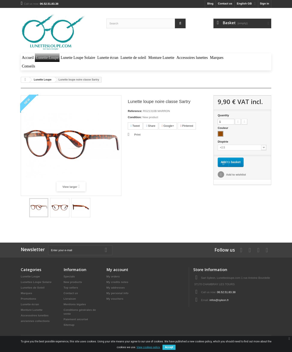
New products (73, 282)
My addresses (115, 287)
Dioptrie (223, 141)
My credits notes (117, 282)
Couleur (223, 128)
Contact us (225, 3)
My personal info (117, 293)
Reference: (135, 111)
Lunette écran (30, 304)
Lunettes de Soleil (33, 287)
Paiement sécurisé (76, 319)
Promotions (28, 298)
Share (150, 125)
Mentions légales (75, 304)
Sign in (264, 3)
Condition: (135, 117)
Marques (26, 293)
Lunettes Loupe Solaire (36, 282)
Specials (69, 276)
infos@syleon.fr (219, 300)
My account (117, 269)
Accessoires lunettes (35, 315)
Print (137, 134)
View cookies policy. (148, 347)
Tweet (135, 125)
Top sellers (71, 287)
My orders (113, 276)
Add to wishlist (235, 181)
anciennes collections (35, 321)
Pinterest (186, 125)
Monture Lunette (32, 310)
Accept (169, 347)
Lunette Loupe (30, 276)
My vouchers (114, 298)
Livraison (70, 298)
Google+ (168, 125)
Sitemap (69, 325)
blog (210, 3)
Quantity (223, 115)
